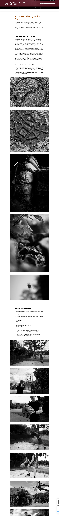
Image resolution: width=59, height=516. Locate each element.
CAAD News (53, 0)
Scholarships (22, 7)
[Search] (54, 3)
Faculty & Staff (51, 7)
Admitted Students (36, 7)
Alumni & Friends (49, 0)
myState (36, 0)
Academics (14, 7)
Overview (7, 7)
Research (42, 0)
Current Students (44, 7)
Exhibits (45, 0)
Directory (39, 0)
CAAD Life (29, 7)
